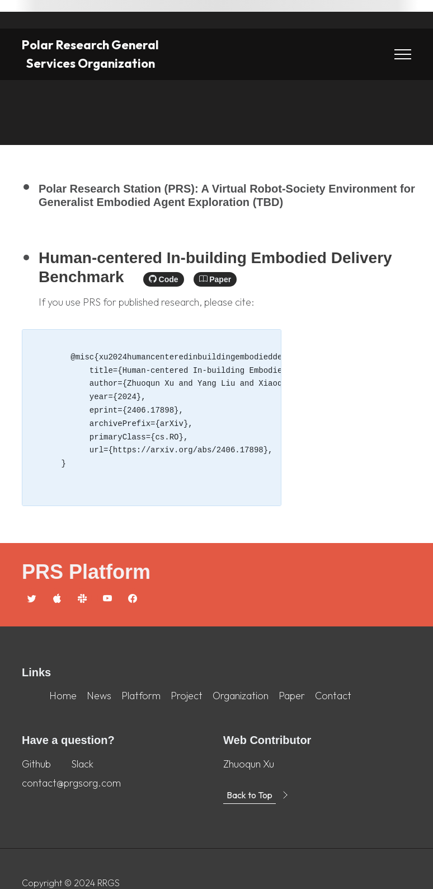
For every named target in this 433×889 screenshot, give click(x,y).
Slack (82, 763)
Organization (241, 695)
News (99, 695)
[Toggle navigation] (402, 54)
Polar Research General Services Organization (90, 54)
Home (63, 695)
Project (187, 695)
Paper (215, 279)
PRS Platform (86, 571)
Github (36, 763)
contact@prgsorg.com (71, 782)
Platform (141, 695)
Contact (333, 695)
